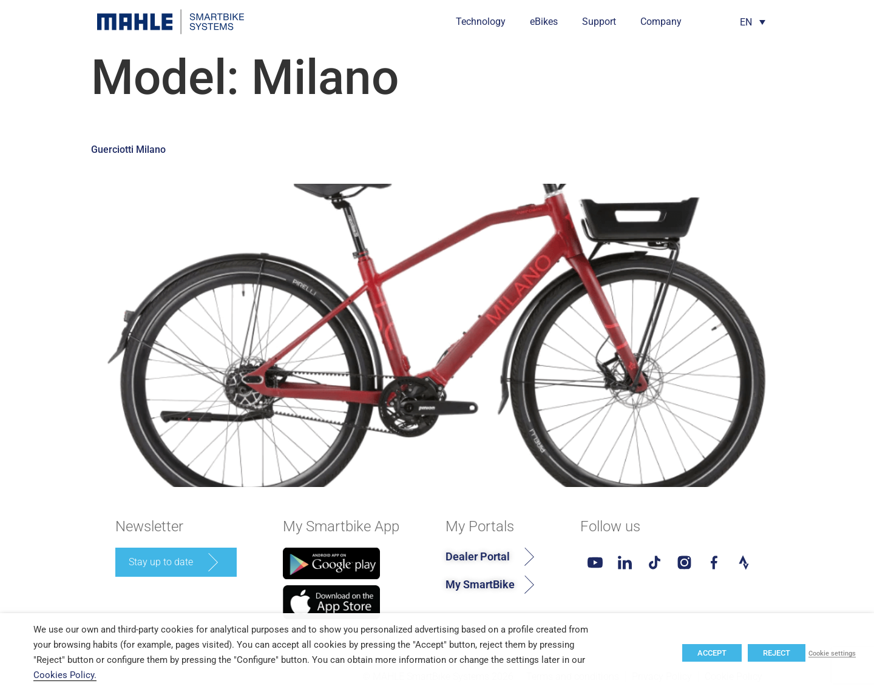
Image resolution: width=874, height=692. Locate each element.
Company (661, 21)
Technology (481, 21)
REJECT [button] (776, 652)
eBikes (544, 21)
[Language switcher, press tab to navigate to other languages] (752, 22)
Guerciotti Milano (128, 149)
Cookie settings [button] (832, 653)
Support (599, 21)
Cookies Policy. (65, 675)
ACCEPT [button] (712, 652)
